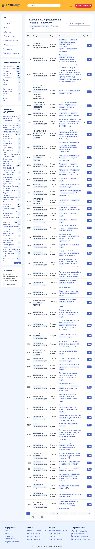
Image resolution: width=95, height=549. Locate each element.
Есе (4, 87)
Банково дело (8, 121)
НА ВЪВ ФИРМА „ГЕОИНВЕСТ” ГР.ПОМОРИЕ (69, 172)
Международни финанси (11, 249)
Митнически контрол (10, 258)
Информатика (8, 200)
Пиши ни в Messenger (79, 537)
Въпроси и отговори (11, 53)
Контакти (7, 49)
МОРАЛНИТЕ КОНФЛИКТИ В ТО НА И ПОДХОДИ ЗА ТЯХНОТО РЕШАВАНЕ (69, 325)
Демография (7, 143)
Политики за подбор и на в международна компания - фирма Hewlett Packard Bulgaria (68, 134)
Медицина (6, 224)
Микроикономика (9, 254)
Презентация (7, 96)
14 (80, 513)
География (6, 141)
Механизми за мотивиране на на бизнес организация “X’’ (69, 456)
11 (66, 513)
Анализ (5, 94)
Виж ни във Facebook (79, 534)
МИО (4, 256)
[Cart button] (71, 5)
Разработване (9, 36)
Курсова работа (8, 66)
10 (61, 513)
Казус (5, 98)
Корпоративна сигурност (11, 211)
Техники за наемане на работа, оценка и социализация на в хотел (70, 274)
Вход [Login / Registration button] (84, 5)
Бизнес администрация (11, 123)
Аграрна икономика (10, 116)
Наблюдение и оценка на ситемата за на (68, 228)
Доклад (5, 75)
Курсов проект (8, 73)
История (6, 206)
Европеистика (8, 150)
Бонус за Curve (54, 536)
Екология (6, 152)
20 (42, 517)
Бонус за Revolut (54, 533)
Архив (6, 27)
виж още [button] (17, 263)
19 (37, 517)
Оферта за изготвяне (34, 533)
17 (28, 517)
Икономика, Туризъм (10, 190)
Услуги (7, 533)
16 (89, 513)
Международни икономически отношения (8, 240)
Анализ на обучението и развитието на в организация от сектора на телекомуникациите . (70, 263)
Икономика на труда (10, 179)
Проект (5, 80)
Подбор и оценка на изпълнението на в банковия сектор (69, 253)
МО (4, 260)
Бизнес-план (7, 91)
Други (5, 145)
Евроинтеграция (8, 148)
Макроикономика (9, 220)
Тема (4, 82)
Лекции (5, 85)
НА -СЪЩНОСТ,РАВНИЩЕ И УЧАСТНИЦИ (70, 158)
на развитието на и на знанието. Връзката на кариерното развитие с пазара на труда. (69, 59)
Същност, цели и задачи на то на (69, 293)
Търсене (7, 32)
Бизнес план (7, 78)
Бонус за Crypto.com (56, 539)
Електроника (7, 159)
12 (71, 513)
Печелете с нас (9, 45)
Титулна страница (10, 40)
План (4, 100)
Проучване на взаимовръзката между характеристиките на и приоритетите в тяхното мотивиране (70, 434)
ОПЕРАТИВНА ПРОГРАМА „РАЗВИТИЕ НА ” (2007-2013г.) (69, 344)
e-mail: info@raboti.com (80, 531)
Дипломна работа (9, 69)
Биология (6, 134)
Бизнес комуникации (10, 125)
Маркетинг (6, 222)
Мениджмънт (7, 251)
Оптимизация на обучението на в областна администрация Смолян (70, 418)
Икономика (7, 166)
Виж (89, 45)
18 (33, 517)
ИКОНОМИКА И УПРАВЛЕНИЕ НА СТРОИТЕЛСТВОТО (9, 170)
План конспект (8, 89)
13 (75, 513)
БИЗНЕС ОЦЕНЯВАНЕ (10, 127)
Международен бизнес (11, 227)
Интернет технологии (10, 197)
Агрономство (7, 118)
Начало (6, 23)
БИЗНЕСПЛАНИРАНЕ (10, 132)
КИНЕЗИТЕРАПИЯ (9, 209)
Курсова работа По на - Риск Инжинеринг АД (70, 193)
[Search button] (58, 5)
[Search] (44, 5)
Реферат (6, 71)
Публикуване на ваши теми (36, 530)
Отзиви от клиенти (33, 539)
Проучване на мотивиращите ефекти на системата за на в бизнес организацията (69, 147)
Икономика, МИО (9, 188)
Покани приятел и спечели (58, 530)
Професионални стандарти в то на (69, 367)
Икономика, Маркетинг (11, 186)
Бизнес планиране (9, 130)
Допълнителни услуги (34, 536)
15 (84, 513)
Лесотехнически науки (11, 218)
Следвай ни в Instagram (80, 539)
